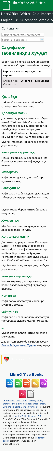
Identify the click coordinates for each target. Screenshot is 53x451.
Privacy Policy (36, 400)
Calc (35, 13)
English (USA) (12, 19)
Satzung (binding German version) (20, 406)
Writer (25, 13)
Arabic (44, 19)
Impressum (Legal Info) (15, 400)
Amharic (31, 19)
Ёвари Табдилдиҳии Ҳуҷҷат (18, 345)
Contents (8, 28)
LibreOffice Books (26, 374)
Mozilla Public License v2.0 (27, 416)
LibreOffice (10, 13)
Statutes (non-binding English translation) (24, 403)
